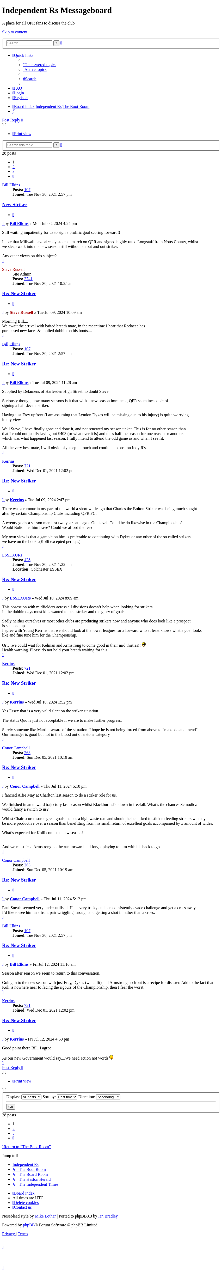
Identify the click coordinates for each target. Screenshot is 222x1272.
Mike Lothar (45, 1216)
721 (27, 466)
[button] (13, 176)
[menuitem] (39, 65)
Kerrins (8, 461)
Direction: (99, 1096)
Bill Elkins (11, 185)
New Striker (14, 204)
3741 (28, 279)
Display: (23, 1096)
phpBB (29, 1225)
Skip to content (14, 32)
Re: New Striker (19, 293)
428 (27, 560)
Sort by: (59, 1096)
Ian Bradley (108, 1216)
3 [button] (14, 171)
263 (27, 752)
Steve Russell (13, 269)
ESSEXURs (12, 555)
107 (27, 189)
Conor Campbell (16, 748)
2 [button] (14, 166)
